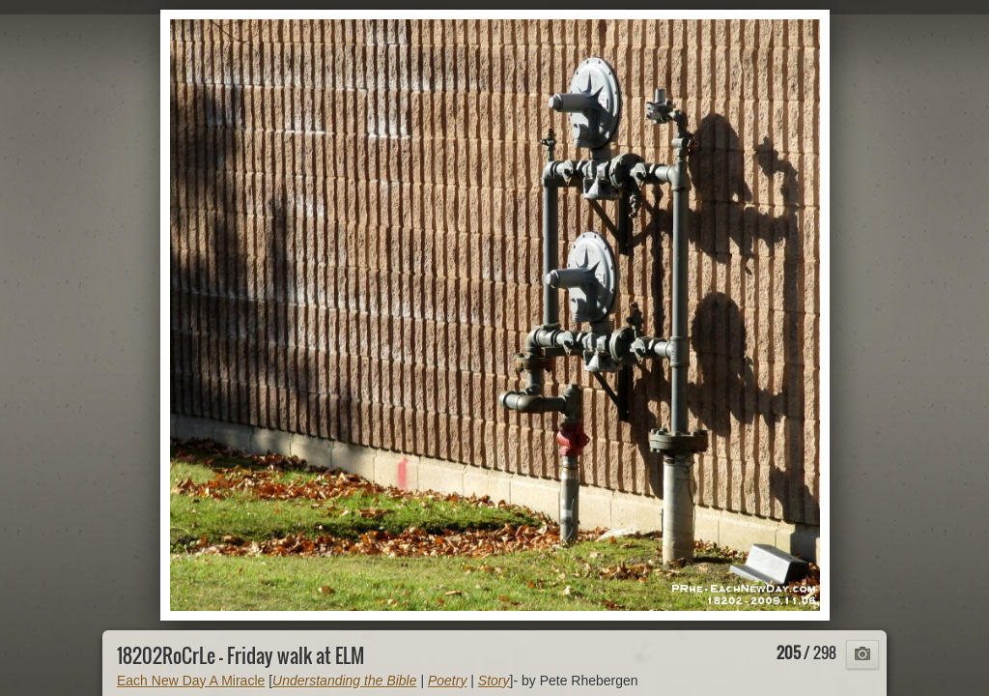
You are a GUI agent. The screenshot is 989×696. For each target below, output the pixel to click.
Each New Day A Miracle (191, 680)
